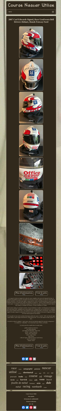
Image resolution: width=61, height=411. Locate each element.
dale (48, 382)
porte (36, 373)
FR (32, 404)
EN (30, 404)
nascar (46, 368)
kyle (43, 383)
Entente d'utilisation (31, 401)
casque (45, 387)
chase (30, 380)
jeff (40, 376)
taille (36, 380)
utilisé (13, 372)
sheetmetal (28, 372)
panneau (37, 369)
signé (40, 373)
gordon (19, 373)
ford (48, 373)
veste (42, 379)
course (33, 376)
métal (18, 386)
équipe (20, 369)
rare (52, 373)
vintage (48, 376)
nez (17, 380)
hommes (32, 383)
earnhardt (37, 386)
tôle (44, 373)
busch (49, 379)
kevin (13, 380)
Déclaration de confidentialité (31, 399)
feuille (21, 377)
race (14, 368)
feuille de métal (19, 382)
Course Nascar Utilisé (31, 394)
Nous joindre (31, 396)
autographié (27, 369)
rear (26, 377)
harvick (23, 379)
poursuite (13, 377)
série (39, 383)
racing (26, 386)
